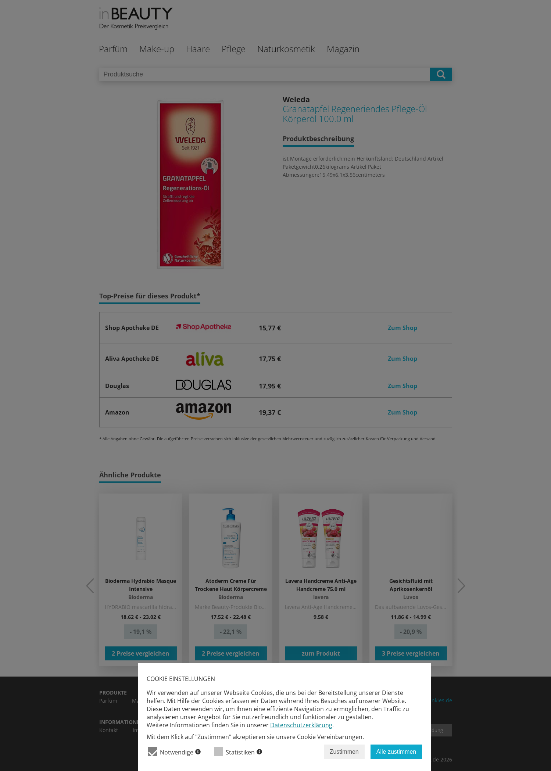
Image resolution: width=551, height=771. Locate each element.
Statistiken (238, 751)
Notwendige (174, 751)
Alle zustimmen (396, 752)
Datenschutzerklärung (301, 725)
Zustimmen (344, 752)
